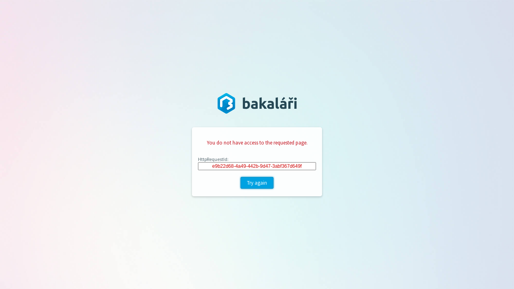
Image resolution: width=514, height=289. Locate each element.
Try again (257, 182)
